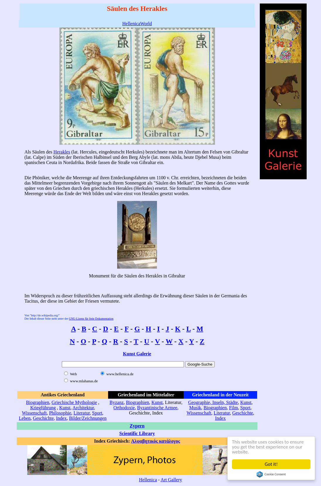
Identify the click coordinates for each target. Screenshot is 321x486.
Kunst (64, 407)
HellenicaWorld (137, 23)
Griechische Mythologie (74, 402)
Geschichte (43, 418)
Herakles (62, 151)
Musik (195, 407)
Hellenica (148, 479)
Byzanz (117, 402)
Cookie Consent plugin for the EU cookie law (271, 474)
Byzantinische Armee (157, 407)
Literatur (82, 412)
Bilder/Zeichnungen (88, 418)
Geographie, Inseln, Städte (213, 402)
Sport (97, 412)
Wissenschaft (34, 412)
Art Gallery (171, 479)
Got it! (271, 464)
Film (233, 407)
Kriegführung (43, 407)
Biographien (37, 402)
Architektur (83, 407)
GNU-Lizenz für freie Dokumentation (91, 318)
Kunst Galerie (137, 353)
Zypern (137, 425)
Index (61, 418)
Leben (24, 418)
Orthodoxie (124, 407)
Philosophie (60, 412)
